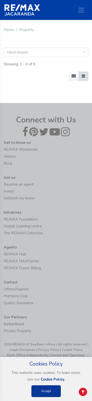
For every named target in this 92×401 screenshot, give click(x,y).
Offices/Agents (16, 289)
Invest (9, 191)
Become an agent (19, 184)
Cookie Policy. (53, 379)
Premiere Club (16, 296)
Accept (46, 391)
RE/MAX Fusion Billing (22, 268)
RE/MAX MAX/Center (21, 261)
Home (9, 29)
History (10, 156)
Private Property (18, 330)
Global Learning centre (23, 226)
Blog (8, 163)
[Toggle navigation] (81, 10)
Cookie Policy (72, 349)
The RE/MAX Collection (23, 233)
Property (26, 29)
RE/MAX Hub (15, 254)
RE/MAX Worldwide (21, 149)
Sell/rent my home (19, 198)
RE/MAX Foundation (21, 219)
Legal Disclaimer (22, 349)
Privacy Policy (48, 349)
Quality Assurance (19, 302)
